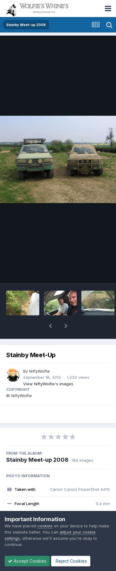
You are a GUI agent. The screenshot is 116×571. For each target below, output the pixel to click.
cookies (45, 525)
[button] (50, 326)
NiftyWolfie (39, 371)
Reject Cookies (70, 561)
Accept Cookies (27, 561)
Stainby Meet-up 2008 (37, 459)
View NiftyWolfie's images (48, 383)
